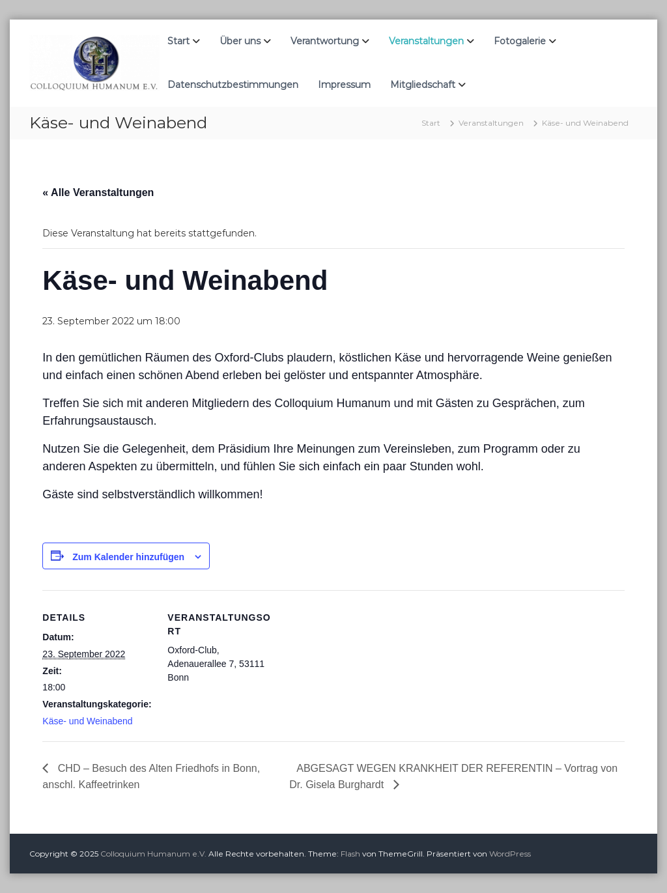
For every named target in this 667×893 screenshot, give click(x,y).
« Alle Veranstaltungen (98, 192)
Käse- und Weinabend (87, 721)
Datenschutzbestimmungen (232, 85)
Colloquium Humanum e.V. (153, 853)
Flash (350, 853)
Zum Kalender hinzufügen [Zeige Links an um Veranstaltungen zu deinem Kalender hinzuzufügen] (128, 557)
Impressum (344, 85)
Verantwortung (325, 41)
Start (178, 41)
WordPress (510, 853)
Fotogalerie (520, 41)
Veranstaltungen (426, 41)
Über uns (240, 41)
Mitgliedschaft (422, 85)
